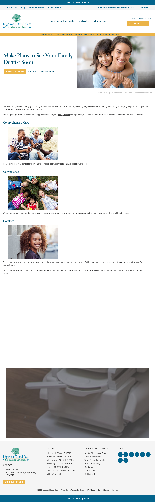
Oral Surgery (90, 470)
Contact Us (12, 7)
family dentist (64, 114)
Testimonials (84, 21)
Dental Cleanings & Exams (96, 453)
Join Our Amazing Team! (77, 2)
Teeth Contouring (92, 463)
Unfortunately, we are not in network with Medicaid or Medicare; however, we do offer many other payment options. (77, 34)
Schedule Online (138, 23)
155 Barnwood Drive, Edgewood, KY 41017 (116, 7)
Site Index (115, 490)
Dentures (88, 467)
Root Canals (89, 473)
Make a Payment (36, 7)
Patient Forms (54, 7)
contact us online (30, 270)
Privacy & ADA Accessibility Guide (72, 490)
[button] (120, 454)
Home (52, 21)
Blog (23, 7)
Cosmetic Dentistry (92, 456)
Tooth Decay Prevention (95, 460)
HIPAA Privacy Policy (93, 490)
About (59, 21)
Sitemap (106, 490)
